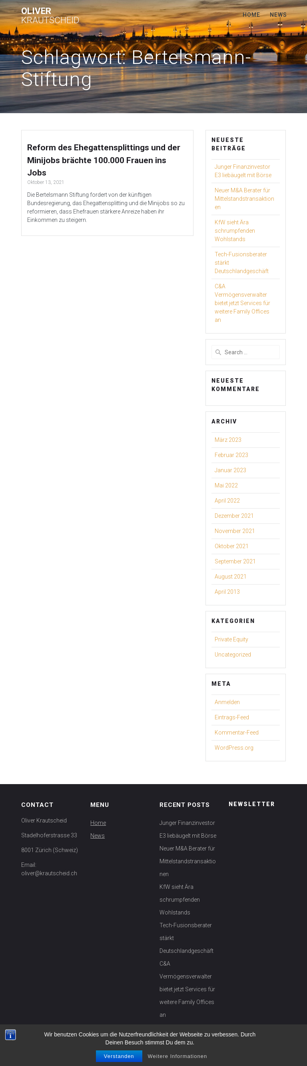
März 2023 (228, 440)
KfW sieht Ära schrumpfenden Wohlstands (235, 230)
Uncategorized (233, 654)
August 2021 (231, 576)
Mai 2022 (226, 485)
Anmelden (227, 702)
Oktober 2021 (232, 546)
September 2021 (235, 561)
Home (251, 15)
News (278, 15)
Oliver (50, 15)
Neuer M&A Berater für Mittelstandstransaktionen (244, 198)
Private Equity (231, 639)
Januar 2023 (230, 470)
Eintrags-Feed (232, 717)
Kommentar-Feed (237, 732)
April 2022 (227, 500)
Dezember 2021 (234, 516)
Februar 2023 (231, 455)
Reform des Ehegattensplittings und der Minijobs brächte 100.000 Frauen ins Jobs (103, 160)
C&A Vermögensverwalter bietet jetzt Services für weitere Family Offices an (242, 303)
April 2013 (227, 592)
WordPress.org (234, 748)
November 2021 (235, 531)
